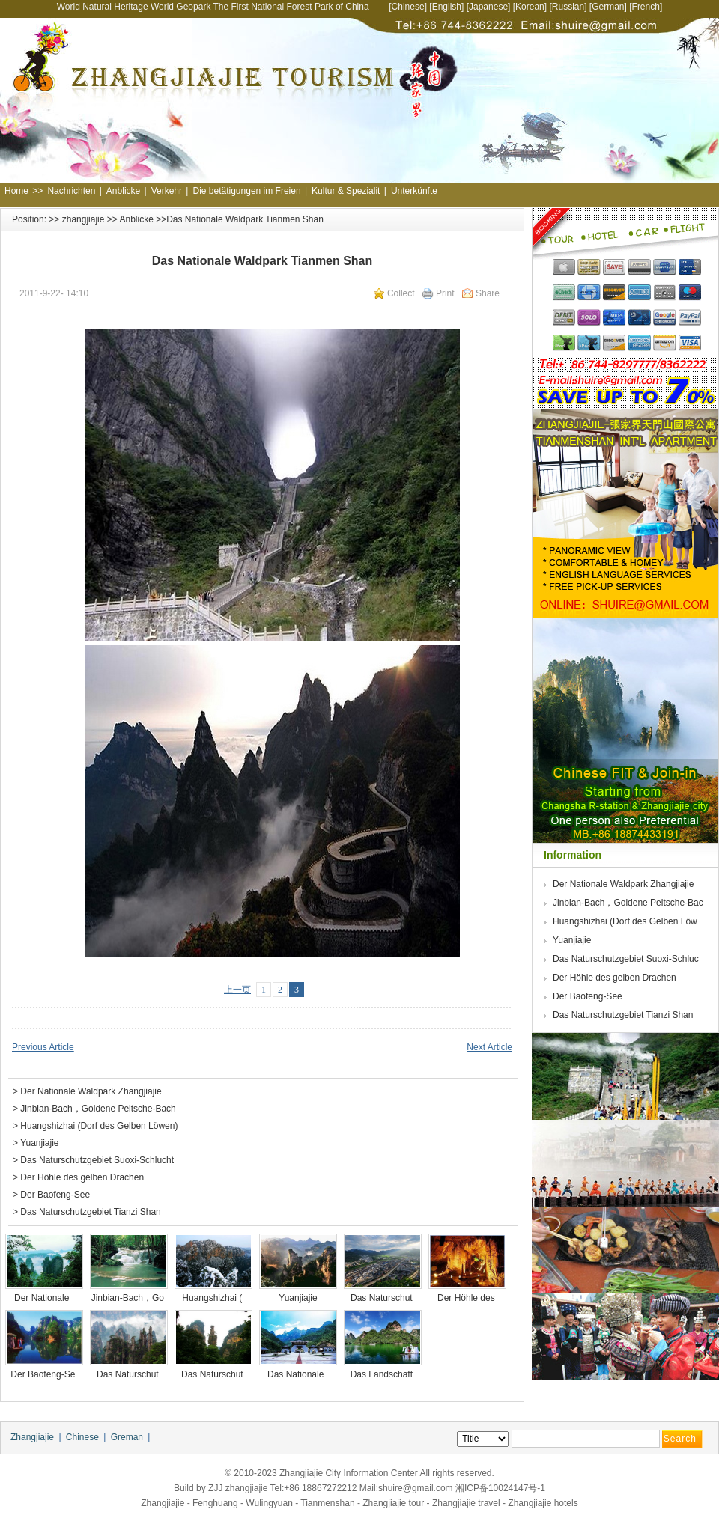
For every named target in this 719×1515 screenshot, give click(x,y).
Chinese (408, 6)
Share (488, 293)
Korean (529, 6)
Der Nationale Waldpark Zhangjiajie (90, 1091)
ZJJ (215, 1488)
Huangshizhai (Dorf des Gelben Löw (626, 921)
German (608, 6)
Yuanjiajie (39, 1143)
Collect (401, 293)
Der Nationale (44, 1298)
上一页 (237, 989)
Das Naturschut (383, 1298)
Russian (568, 6)
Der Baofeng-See (55, 1194)
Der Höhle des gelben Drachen (82, 1177)
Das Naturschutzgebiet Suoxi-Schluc (627, 959)
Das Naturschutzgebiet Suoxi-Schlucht (97, 1160)
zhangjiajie (83, 219)
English (446, 6)
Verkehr (166, 191)
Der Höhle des (467, 1298)
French (646, 6)
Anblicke (123, 191)
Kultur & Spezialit (346, 191)
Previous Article (43, 1047)
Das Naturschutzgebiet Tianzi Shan (90, 1212)
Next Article (489, 1047)
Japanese (488, 6)
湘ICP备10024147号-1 (500, 1488)
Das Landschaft (383, 1374)
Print (445, 293)
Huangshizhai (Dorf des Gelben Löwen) (99, 1126)
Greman (127, 1437)
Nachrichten (71, 191)
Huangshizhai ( (213, 1298)
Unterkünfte (414, 191)
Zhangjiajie (32, 1437)
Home (16, 191)
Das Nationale (298, 1374)
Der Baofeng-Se (43, 1374)
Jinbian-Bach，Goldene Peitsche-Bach (97, 1108)
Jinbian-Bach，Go (129, 1298)
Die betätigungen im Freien (246, 191)
